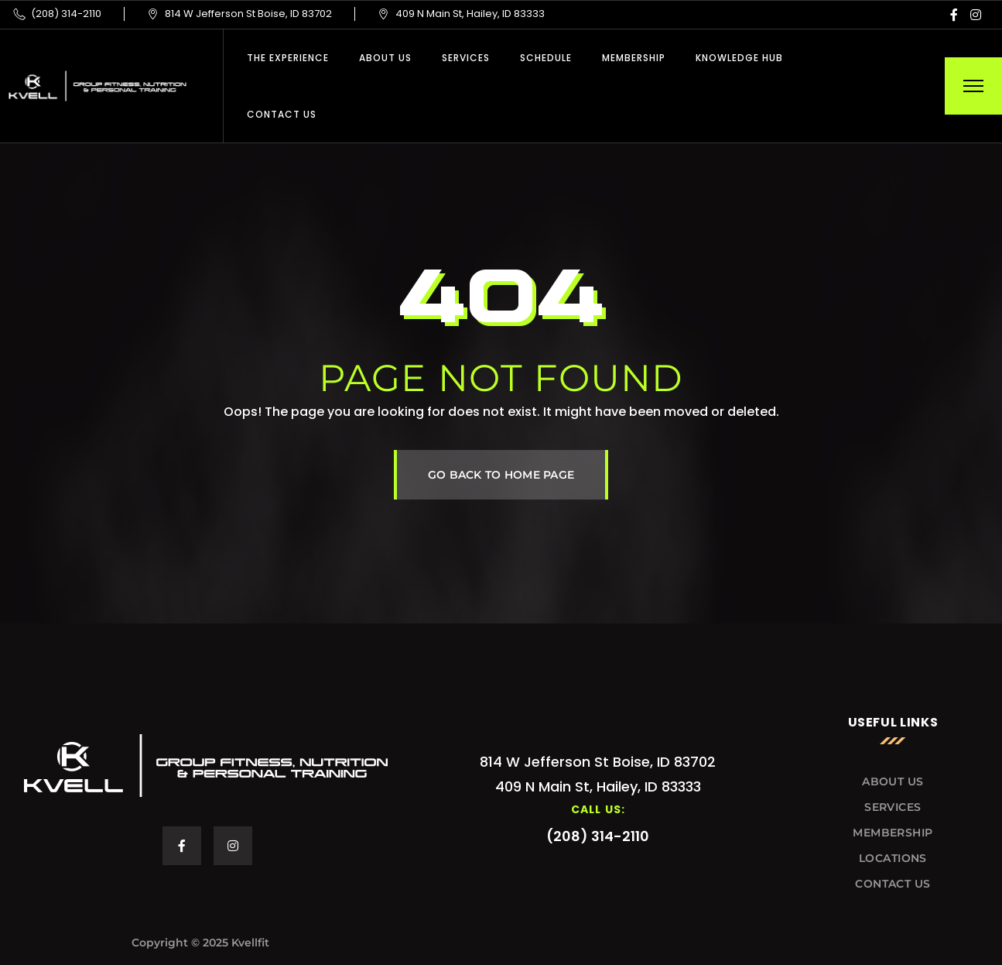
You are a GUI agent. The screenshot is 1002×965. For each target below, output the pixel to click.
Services (466, 57)
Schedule (546, 57)
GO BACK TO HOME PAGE (501, 475)
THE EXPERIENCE (288, 57)
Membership (633, 57)
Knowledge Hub (739, 57)
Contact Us (281, 114)
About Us (385, 57)
